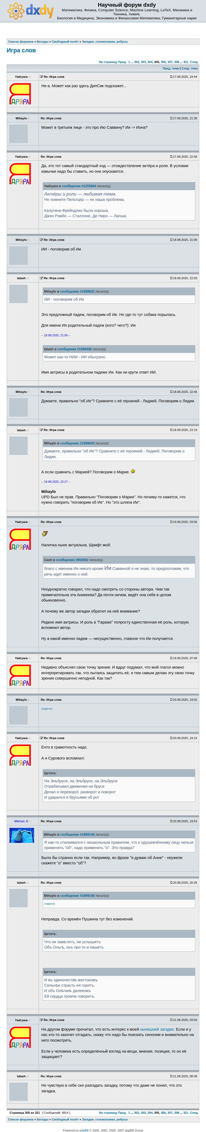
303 (143, 62)
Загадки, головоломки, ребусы (105, 1119)
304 (150, 62)
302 (136, 62)
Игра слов (21, 50)
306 (163, 62)
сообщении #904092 (72, 560)
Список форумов (21, 1119)
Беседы (42, 1119)
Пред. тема (171, 68)
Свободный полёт (65, 1119)
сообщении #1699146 (77, 834)
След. (194, 62)
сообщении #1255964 (79, 186)
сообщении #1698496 (74, 349)
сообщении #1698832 (77, 291)
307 (170, 62)
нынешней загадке (157, 1029)
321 (186, 62)
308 (176, 62)
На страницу (108, 62)
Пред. (122, 62)
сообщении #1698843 (77, 443)
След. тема (189, 68)
